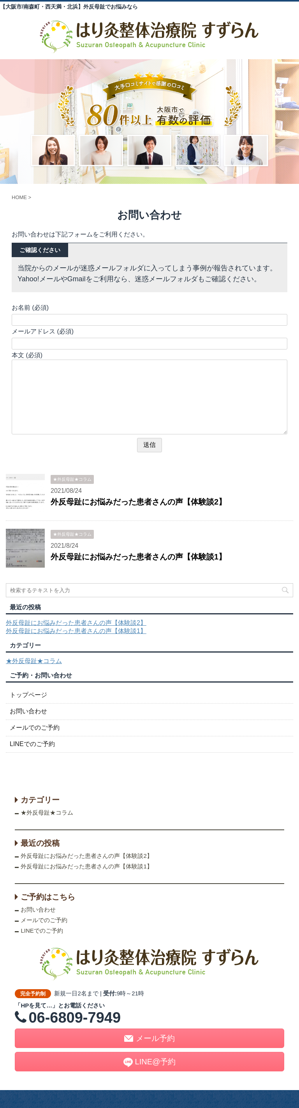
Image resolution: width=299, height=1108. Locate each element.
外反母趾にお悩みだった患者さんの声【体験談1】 (138, 556)
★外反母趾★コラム (34, 661)
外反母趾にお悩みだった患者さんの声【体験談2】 (138, 502)
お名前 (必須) (30, 307)
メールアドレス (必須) (43, 331)
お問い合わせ (28, 711)
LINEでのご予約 (32, 744)
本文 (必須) (27, 355)
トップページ (28, 695)
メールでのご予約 (35, 727)
